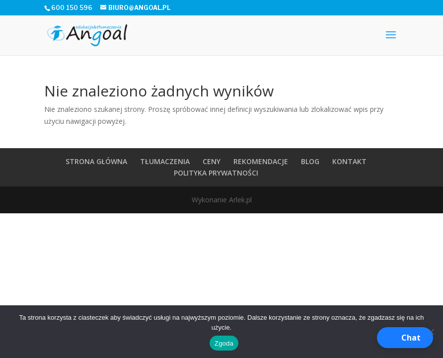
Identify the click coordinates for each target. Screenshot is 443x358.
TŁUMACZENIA (165, 161)
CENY (212, 161)
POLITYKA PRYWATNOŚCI (216, 173)
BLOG (310, 161)
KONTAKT (349, 161)
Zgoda (224, 343)
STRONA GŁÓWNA (96, 161)
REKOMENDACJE (260, 161)
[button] (405, 337)
